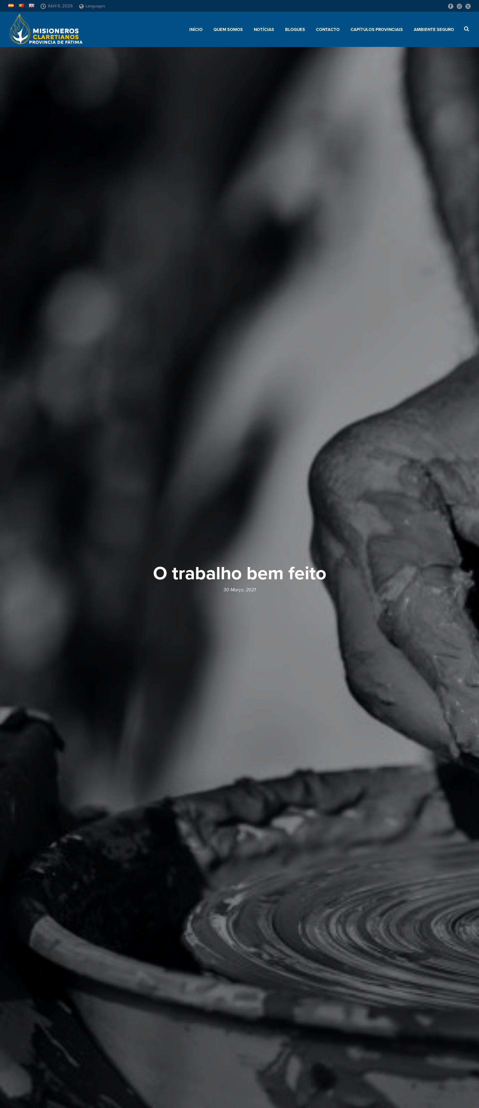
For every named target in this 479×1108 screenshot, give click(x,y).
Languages (92, 6)
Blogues (295, 29)
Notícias (264, 29)
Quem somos (228, 29)
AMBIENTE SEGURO (434, 29)
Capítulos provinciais (377, 29)
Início (196, 29)
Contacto (328, 29)
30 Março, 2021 (240, 590)
